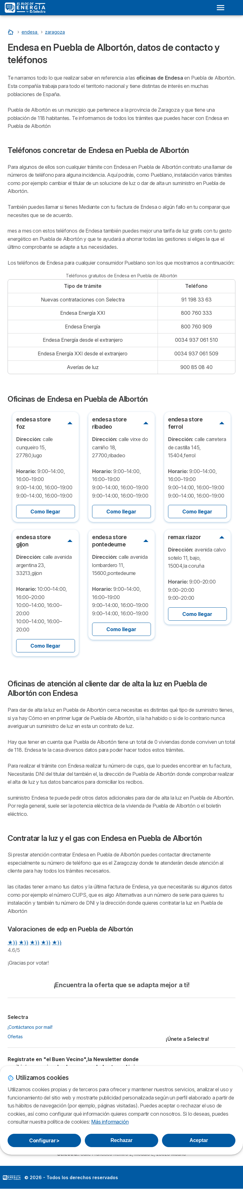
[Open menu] (220, 7)
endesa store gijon (33, 541)
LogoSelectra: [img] (12, 1177)
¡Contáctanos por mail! (30, 1027)
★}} (12, 942)
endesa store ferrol (185, 423)
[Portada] (11, 32)
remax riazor (184, 537)
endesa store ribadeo (109, 423)
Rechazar (121, 1140)
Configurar (44, 1140)
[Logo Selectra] (25, 8)
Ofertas (15, 1036)
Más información (109, 1122)
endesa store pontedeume (109, 541)
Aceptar (199, 1140)
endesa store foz (33, 423)
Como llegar (45, 511)
